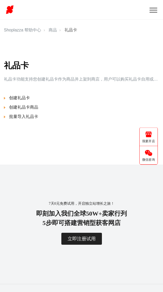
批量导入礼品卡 (23, 116)
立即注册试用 (82, 238)
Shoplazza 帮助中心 (22, 30)
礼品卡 (70, 30)
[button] (153, 10)
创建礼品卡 (19, 98)
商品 (53, 30)
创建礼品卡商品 (23, 107)
